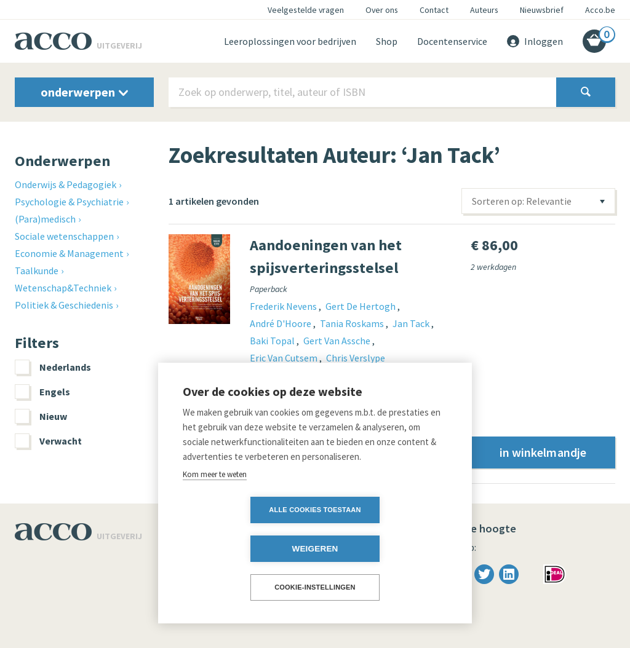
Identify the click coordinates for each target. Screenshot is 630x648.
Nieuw (41, 416)
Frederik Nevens (284, 306)
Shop (386, 41)
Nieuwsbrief (542, 9)
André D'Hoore (281, 323)
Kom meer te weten (215, 513)
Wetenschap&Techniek (63, 288)
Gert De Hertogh (361, 306)
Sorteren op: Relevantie (522, 201)
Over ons (381, 9)
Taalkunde (36, 270)
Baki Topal (273, 340)
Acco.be (600, 9)
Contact (434, 9)
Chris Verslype (355, 358)
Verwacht (48, 440)
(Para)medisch (45, 219)
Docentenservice (452, 41)
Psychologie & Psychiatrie (69, 202)
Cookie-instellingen (315, 587)
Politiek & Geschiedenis (64, 305)
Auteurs (484, 9)
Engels (42, 391)
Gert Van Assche (337, 340)
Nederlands (53, 367)
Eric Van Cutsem (284, 358)
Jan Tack (412, 323)
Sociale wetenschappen (64, 236)
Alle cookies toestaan (244, 548)
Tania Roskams (353, 323)
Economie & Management (69, 253)
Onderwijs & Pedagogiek (65, 184)
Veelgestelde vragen (306, 9)
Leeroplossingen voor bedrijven (290, 41)
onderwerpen (84, 92)
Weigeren (385, 548)
